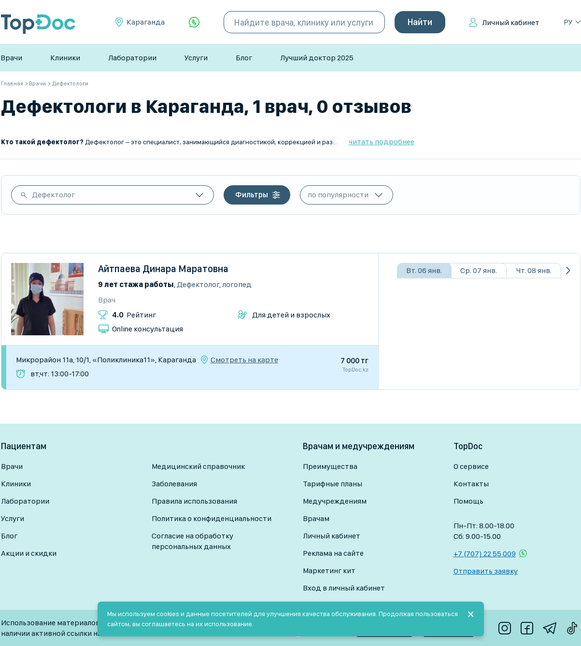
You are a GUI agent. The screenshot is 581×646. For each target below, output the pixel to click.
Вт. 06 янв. (424, 270)
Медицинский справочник (198, 466)
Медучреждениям (335, 501)
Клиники (65, 57)
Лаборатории (132, 57)
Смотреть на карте (244, 360)
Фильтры (251, 194)
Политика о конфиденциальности (211, 518)
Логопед (237, 284)
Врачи (11, 57)
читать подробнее (381, 141)
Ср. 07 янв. (478, 270)
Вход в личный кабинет (344, 587)
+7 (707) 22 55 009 (484, 553)
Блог (244, 57)
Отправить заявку (485, 571)
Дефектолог (53, 194)
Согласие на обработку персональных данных (192, 541)
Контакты (471, 483)
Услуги (196, 57)
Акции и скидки (29, 553)
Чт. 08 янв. (534, 270)
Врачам (316, 518)
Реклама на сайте (333, 553)
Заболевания (174, 483)
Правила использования (194, 501)
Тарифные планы (332, 483)
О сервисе (471, 466)
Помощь (468, 501)
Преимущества (330, 466)
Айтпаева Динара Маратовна (163, 269)
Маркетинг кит (329, 570)
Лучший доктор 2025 (317, 57)
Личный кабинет (510, 22)
